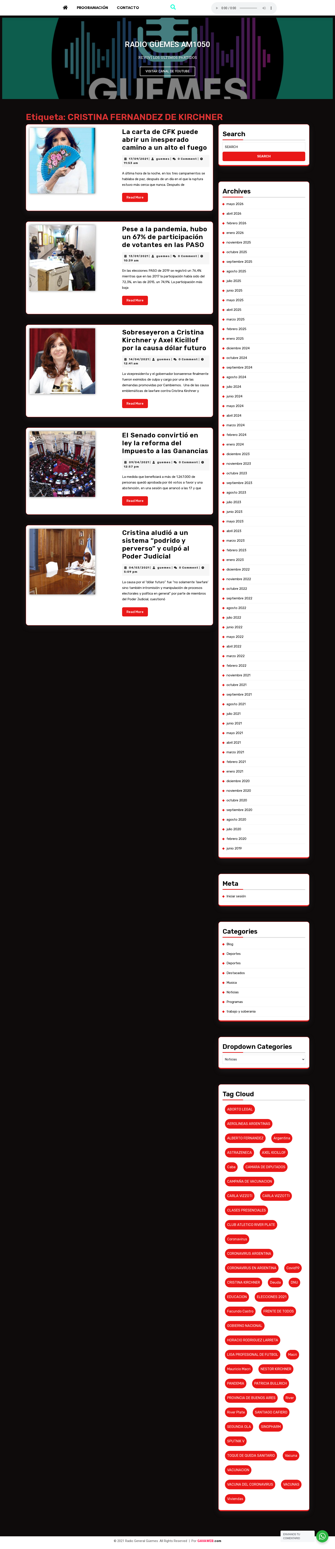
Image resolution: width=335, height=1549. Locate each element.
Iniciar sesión (238, 886)
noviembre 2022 (241, 600)
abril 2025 (236, 357)
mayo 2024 (237, 444)
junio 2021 (237, 730)
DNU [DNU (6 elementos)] (291, 1234)
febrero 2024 (239, 470)
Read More (135, 191)
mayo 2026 (237, 262)
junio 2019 (237, 843)
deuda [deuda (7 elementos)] (274, 1234)
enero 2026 (238, 288)
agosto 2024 (239, 418)
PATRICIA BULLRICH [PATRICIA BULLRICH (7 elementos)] (269, 1325)
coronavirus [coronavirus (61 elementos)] (240, 1195)
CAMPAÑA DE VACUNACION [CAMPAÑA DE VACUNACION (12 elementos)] (251, 1143)
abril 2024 (236, 452)
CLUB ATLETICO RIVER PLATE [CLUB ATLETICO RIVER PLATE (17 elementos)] (252, 1182)
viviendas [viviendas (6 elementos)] (238, 1429)
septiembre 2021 (241, 704)
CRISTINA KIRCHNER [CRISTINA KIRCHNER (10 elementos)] (245, 1234)
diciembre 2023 (240, 487)
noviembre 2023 (241, 496)
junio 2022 (237, 643)
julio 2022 (236, 635)
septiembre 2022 (241, 617)
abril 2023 (236, 557)
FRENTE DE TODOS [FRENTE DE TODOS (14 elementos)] (277, 1260)
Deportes (236, 938)
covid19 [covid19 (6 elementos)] (290, 1221)
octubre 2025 (239, 305)
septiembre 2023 (241, 513)
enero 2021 (237, 773)
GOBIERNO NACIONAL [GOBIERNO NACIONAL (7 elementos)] (246, 1273)
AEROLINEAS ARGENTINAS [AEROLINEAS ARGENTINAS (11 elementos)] (250, 1091)
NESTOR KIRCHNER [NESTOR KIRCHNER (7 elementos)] (274, 1312)
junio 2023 (237, 539)
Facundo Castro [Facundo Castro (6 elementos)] (242, 1260)
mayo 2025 (237, 348)
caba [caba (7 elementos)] (234, 1130)
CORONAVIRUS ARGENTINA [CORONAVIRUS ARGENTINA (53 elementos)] (250, 1208)
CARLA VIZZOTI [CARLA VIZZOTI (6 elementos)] (242, 1156)
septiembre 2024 (241, 409)
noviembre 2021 (240, 687)
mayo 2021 (237, 739)
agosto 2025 (239, 322)
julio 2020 (236, 825)
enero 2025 (238, 383)
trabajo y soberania (243, 990)
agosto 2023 (239, 522)
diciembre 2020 (240, 782)
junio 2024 (237, 435)
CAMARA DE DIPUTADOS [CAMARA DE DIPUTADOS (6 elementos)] (265, 1130)
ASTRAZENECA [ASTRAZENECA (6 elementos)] (242, 1117)
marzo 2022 (238, 669)
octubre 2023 (239, 504)
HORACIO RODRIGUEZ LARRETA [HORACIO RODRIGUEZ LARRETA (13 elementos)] (254, 1286)
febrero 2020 (239, 834)
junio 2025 (237, 340)
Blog (233, 929)
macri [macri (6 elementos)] (290, 1299)
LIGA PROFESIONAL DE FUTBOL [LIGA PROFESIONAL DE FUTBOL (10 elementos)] (254, 1299)
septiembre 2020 (241, 808)
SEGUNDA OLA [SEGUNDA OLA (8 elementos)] (241, 1364)
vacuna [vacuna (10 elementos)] (288, 1390)
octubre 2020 (239, 799)
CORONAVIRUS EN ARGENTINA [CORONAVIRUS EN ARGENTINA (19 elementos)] (253, 1221)
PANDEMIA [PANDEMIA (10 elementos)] (238, 1325)
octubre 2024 (239, 400)
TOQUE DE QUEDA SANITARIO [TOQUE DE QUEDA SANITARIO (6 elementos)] (252, 1390)
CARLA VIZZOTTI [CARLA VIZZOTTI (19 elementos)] (274, 1156)
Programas (237, 981)
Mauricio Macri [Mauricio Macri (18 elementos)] (241, 1312)
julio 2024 (236, 426)
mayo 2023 (237, 548)
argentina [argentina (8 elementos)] (280, 1104)
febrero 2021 (238, 765)
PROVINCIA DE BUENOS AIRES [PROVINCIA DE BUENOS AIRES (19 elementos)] (252, 1338)
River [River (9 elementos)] (287, 1338)
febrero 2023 (239, 574)
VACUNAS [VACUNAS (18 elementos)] (288, 1416)
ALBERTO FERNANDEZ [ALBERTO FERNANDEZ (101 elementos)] (247, 1104)
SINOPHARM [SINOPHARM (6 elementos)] (270, 1364)
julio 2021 (236, 721)
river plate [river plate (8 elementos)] (239, 1351)
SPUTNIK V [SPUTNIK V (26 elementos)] (238, 1377)
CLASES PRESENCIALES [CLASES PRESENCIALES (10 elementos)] (248, 1169)
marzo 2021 (238, 756)
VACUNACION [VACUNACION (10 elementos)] (241, 1403)
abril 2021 (236, 747)
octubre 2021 (239, 695)
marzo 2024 (238, 461)
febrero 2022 (239, 678)
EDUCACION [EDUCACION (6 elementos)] (239, 1247)
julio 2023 (236, 531)
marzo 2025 (238, 366)
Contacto (128, 7)
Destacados (238, 955)
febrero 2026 (239, 279)
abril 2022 (236, 661)
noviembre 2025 (241, 296)
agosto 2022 (239, 626)
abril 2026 (236, 271)
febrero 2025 (239, 374)
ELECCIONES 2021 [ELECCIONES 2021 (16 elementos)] (271, 1247)
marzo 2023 (238, 565)
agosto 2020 (239, 817)
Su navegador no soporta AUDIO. (244, 8)
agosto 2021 (238, 713)
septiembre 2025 (241, 314)
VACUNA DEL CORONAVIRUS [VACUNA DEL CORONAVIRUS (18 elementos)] (251, 1416)
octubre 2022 (239, 609)
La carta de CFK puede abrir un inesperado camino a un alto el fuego (160, 140)
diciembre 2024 (240, 392)
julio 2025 (236, 331)
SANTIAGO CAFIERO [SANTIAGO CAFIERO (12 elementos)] (270, 1351)
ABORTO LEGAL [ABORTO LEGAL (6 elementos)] (242, 1078)
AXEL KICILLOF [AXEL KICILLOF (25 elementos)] (272, 1117)
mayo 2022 (237, 652)
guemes (159, 157)
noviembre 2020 (241, 791)
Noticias (235, 973)
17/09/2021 (136, 157)
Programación (92, 7)
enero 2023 (238, 583)
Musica (234, 964)
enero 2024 (238, 478)
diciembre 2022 (240, 591)
